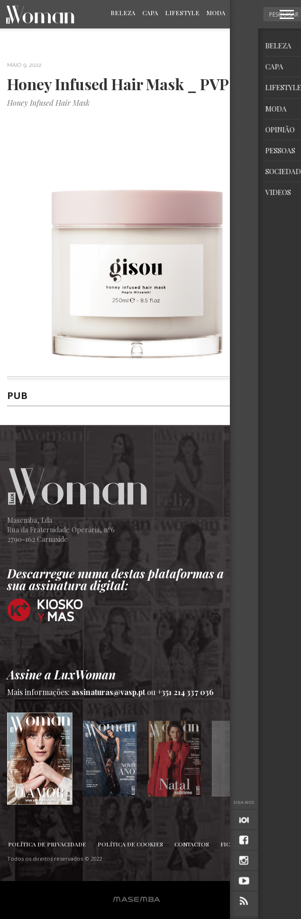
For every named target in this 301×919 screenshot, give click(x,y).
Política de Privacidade (47, 844)
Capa (150, 13)
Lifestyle (182, 13)
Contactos (191, 844)
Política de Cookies (130, 844)
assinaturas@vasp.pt (108, 692)
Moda (216, 13)
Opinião (245, 13)
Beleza (122, 13)
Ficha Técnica (242, 844)
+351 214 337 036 (185, 692)
